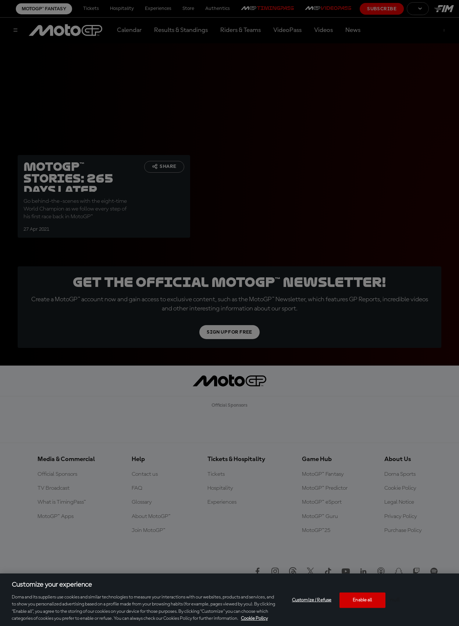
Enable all (362, 600)
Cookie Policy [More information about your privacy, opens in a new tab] (254, 618)
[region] (229, 599)
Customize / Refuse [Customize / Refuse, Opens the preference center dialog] (311, 600)
